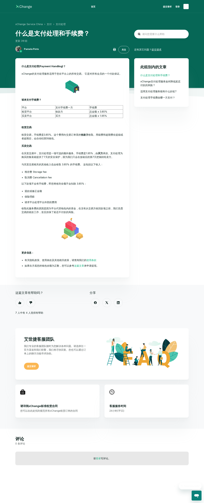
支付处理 (61, 24)
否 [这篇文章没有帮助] (30, 302)
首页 (93, 6)
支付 (49, 24)
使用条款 (91, 260)
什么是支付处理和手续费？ (155, 75)
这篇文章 (79, 265)
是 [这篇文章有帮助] (19, 302)
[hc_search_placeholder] (161, 34)
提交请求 (167, 6)
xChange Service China (29, 24)
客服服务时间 (117, 406)
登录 (98, 458)
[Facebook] (95, 302)
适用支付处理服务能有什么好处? (158, 91)
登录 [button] (177, 6)
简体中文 (186, 6)
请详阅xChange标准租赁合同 (39, 406)
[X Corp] (106, 302)
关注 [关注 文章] (124, 49)
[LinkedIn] (118, 302)
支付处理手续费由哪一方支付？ (157, 97)
